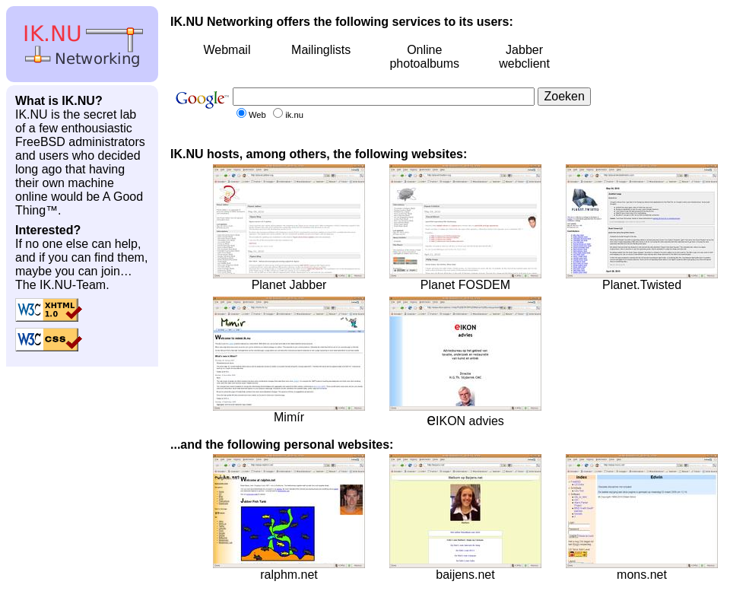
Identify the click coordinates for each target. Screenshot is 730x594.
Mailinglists (321, 49)
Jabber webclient (524, 56)
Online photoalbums (424, 56)
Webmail (226, 49)
